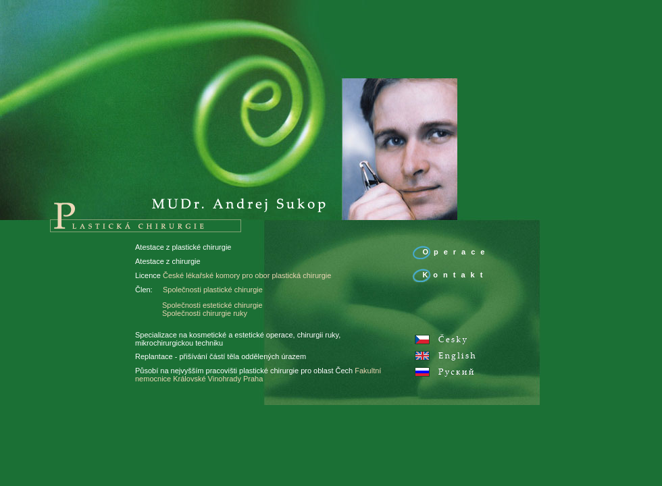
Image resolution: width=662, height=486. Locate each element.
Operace (456, 252)
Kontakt (455, 275)
